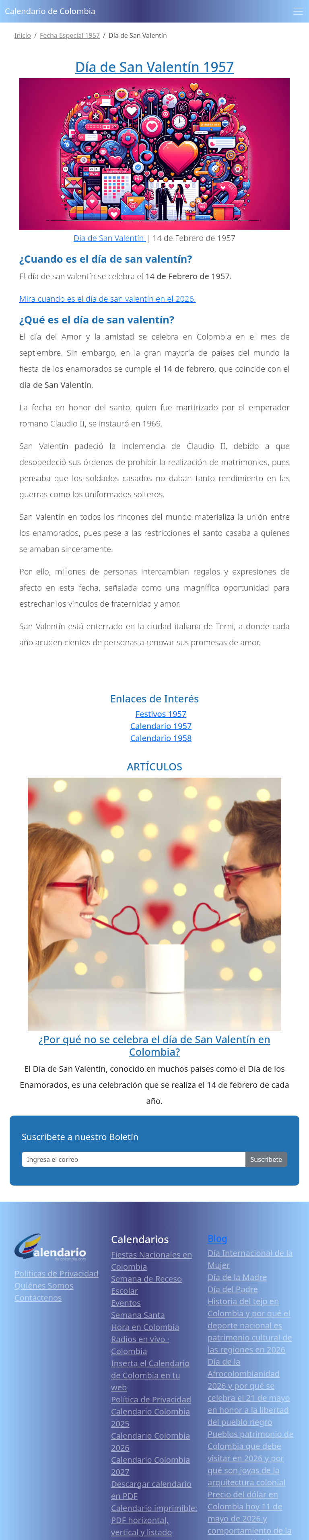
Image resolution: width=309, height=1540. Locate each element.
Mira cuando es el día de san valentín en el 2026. (107, 298)
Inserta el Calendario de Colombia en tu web (150, 1375)
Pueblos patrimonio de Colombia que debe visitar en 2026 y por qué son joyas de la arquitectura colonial (250, 1458)
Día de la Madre (237, 1277)
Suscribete (266, 1159)
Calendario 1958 (161, 738)
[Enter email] (134, 1159)
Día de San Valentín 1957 (154, 67)
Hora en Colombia (145, 1327)
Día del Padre (233, 1289)
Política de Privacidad (151, 1399)
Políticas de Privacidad (56, 1273)
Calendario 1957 (161, 726)
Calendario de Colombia (50, 11)
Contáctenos (38, 1297)
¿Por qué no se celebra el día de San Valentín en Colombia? (154, 1045)
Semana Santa (138, 1314)
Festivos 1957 (161, 713)
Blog (217, 1238)
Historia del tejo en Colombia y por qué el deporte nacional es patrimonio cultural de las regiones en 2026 (250, 1325)
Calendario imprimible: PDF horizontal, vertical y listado (154, 1520)
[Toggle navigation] (298, 11)
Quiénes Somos (43, 1285)
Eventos (126, 1302)
